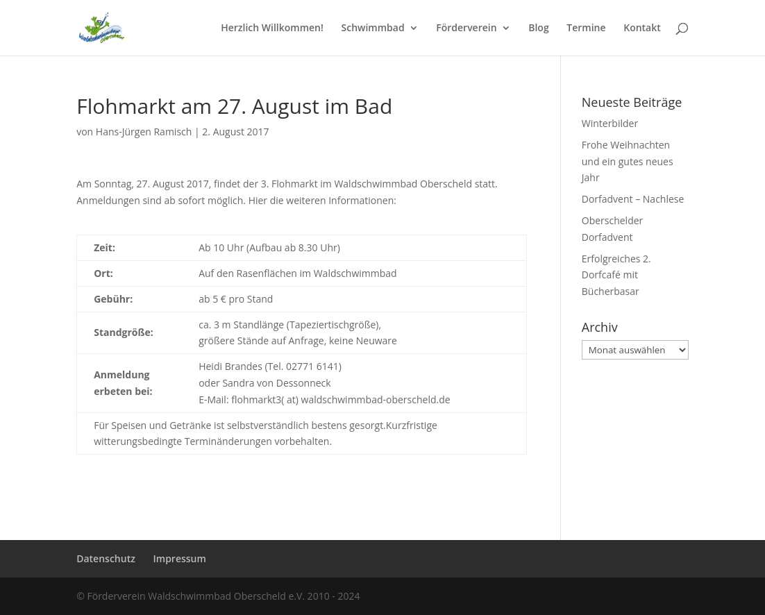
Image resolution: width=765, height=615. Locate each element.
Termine (585, 28)
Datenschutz (105, 558)
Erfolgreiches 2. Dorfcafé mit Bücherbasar (616, 275)
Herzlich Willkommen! (272, 28)
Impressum (179, 558)
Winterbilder (610, 123)
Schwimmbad (372, 28)
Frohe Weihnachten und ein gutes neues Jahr (627, 161)
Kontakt (642, 28)
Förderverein (466, 28)
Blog (538, 28)
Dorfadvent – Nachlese (633, 198)
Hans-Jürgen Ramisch (144, 131)
